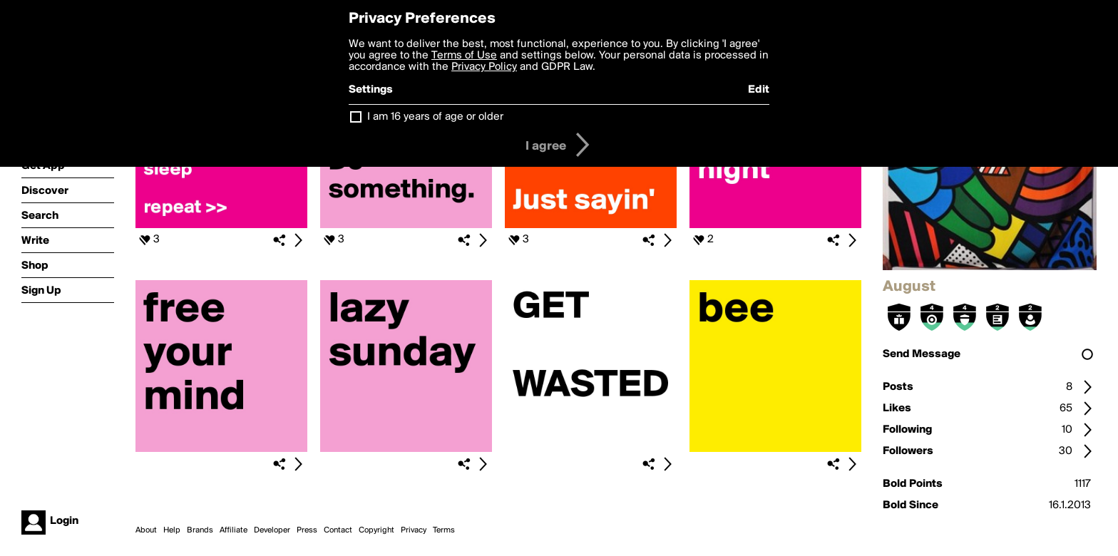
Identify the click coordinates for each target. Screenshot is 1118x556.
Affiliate (233, 530)
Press (307, 530)
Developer (272, 530)
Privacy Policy (484, 67)
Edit (758, 90)
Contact (338, 530)
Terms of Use (464, 55)
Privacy (413, 530)
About (146, 530)
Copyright (376, 530)
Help (171, 530)
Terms (444, 530)
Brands (200, 530)
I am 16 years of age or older (435, 117)
